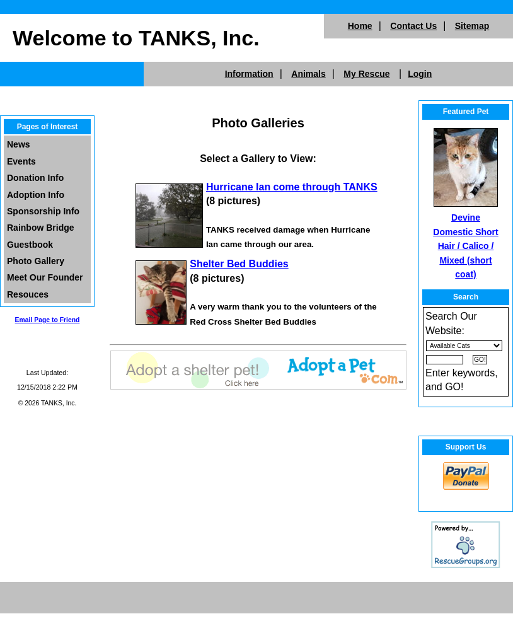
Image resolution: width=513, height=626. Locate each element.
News (18, 144)
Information (249, 74)
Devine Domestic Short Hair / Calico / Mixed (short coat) (465, 245)
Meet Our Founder (45, 277)
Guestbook (30, 245)
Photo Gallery (35, 261)
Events (21, 161)
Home (360, 26)
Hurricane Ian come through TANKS (292, 187)
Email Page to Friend (47, 319)
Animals (308, 74)
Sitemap (472, 26)
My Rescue (366, 74)
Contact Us (413, 26)
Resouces (28, 294)
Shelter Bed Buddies (239, 263)
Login (420, 74)
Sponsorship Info (43, 211)
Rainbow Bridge (40, 228)
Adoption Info (35, 195)
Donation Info (35, 178)
